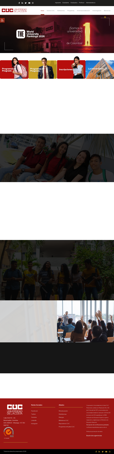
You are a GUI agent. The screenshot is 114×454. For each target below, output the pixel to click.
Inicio (42, 11)
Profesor (81, 3)
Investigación (97, 11)
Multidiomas (62, 414)
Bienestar (107, 11)
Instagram (34, 423)
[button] (2, 20)
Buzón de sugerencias (94, 436)
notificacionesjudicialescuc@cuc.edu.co (96, 427)
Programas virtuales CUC (67, 427)
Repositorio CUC (64, 423)
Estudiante (66, 3)
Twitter (33, 414)
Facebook (34, 411)
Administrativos (90, 3)
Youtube (34, 417)
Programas (70, 11)
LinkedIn (34, 420)
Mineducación (63, 411)
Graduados (74, 3)
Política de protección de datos (94, 431)
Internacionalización (83, 11)
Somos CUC (51, 11)
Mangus (61, 417)
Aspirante (58, 3)
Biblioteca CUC (63, 420)
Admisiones (61, 11)
